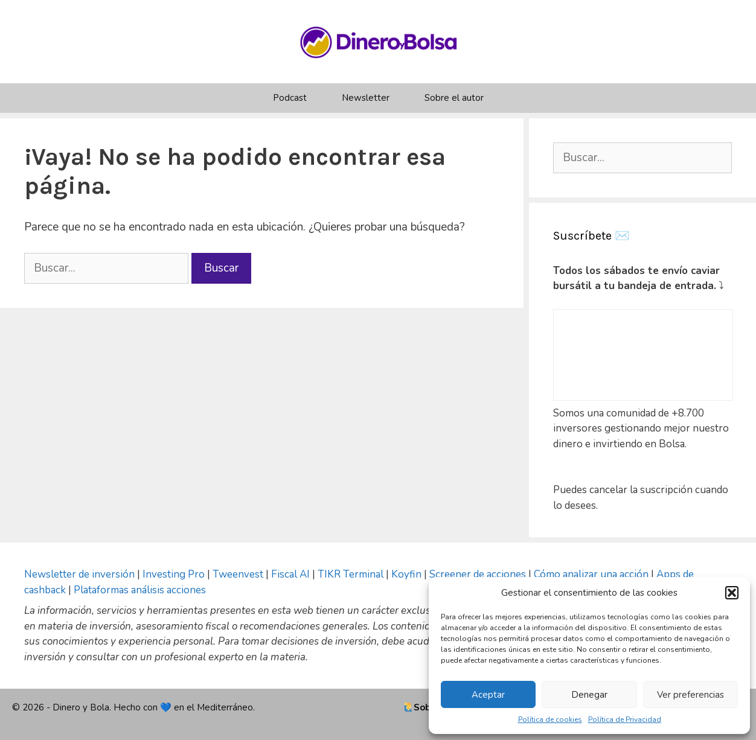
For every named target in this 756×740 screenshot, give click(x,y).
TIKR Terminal (350, 574)
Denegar (589, 695)
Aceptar (488, 695)
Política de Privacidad (624, 719)
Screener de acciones (477, 574)
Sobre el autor (454, 98)
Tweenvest (239, 574)
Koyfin (406, 574)
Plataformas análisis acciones (140, 590)
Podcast (290, 98)
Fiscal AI (291, 574)
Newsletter (365, 98)
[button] (732, 593)
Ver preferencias (690, 695)
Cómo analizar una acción (591, 574)
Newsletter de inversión (79, 574)
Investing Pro (174, 574)
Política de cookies (550, 719)
